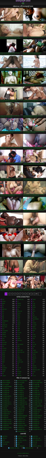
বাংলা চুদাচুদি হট (5, 406)
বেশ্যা (33, 321)
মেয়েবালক (34, 367)
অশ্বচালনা (19, 303)
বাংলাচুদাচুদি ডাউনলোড (6, 419)
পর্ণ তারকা (34, 325)
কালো (3, 328)
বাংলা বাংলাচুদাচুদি (20, 406)
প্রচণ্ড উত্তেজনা (20, 344)
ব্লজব (3, 299)
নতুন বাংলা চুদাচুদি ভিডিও (37, 382)
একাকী (18, 328)
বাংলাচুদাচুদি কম (20, 413)
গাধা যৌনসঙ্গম (5, 330)
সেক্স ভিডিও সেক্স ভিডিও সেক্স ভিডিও (22, 440)
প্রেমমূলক (4, 375)
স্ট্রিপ (33, 313)
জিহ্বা (33, 338)
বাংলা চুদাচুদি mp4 (36, 386)
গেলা (18, 354)
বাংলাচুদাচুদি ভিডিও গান (37, 429)
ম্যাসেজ (33, 362)
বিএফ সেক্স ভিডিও (5, 442)
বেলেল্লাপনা (19, 360)
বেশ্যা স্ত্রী (34, 336)
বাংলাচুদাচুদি (34, 408)
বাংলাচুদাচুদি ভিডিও (21, 429)
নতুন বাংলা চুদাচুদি (20, 382)
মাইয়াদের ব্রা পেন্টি (36, 369)
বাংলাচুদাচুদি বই (35, 425)
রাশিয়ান (18, 358)
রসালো (3, 358)
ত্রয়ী (3, 319)
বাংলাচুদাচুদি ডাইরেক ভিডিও (37, 417)
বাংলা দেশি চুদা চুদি (20, 446)
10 (29, 294)
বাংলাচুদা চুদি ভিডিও (21, 408)
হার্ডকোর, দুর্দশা (20, 362)
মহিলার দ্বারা (19, 311)
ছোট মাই (19, 305)
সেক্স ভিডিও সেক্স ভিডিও (14, 448)
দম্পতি (18, 334)
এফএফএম (4, 348)
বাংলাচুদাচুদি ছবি (5, 417)
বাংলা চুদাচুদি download (6, 386)
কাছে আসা (4, 344)
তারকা (33, 346)
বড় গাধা (34, 375)
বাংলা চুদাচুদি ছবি (20, 396)
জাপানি (33, 334)
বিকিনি (3, 362)
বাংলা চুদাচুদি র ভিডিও (36, 404)
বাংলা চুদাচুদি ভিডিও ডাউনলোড (7, 404)
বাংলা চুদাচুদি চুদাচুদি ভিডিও (7, 396)
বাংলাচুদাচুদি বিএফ (20, 427)
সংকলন (3, 323)
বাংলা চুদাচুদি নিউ (35, 398)
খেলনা (18, 319)
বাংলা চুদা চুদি (4, 444)
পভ (33, 332)
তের (3, 313)
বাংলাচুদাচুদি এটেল (36, 411)
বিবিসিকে (4, 334)
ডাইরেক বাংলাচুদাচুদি (36, 380)
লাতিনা (3, 360)
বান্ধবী (18, 330)
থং (33, 340)
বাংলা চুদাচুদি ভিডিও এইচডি (7, 402)
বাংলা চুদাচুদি (19, 384)
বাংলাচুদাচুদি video (20, 410)
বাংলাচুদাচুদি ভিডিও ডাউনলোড (22, 431)
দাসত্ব (33, 342)
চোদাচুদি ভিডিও (20, 438)
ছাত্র (3, 364)
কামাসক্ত (19, 313)
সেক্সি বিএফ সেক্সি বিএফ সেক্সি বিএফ (37, 446)
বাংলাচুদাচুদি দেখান (20, 421)
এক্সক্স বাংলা (19, 442)
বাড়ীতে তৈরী (19, 350)
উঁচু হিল (3, 354)
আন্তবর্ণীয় (4, 332)
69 (33, 348)
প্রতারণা (3, 365)
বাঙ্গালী (3, 371)
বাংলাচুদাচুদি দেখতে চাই (6, 421)
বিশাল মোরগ (4, 326)
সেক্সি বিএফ (4, 438)
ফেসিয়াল (34, 323)
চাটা (18, 365)
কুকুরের (3, 303)
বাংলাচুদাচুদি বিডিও (36, 427)
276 (36, 294)
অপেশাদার (19, 332)
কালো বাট (19, 375)
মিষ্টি (3, 317)
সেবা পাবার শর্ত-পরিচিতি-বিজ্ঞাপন (23, 453)
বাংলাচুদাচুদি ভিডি (5, 429)
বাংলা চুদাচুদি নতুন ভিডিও (22, 398)
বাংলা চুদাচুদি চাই (20, 394)
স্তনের (18, 356)
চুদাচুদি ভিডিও (4, 436)
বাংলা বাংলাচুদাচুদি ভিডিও (37, 406)
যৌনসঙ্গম (34, 365)
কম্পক (18, 348)
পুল (33, 373)
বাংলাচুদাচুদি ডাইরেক (21, 417)
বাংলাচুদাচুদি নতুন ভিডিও (7, 423)
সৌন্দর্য (33, 311)
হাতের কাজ (4, 342)
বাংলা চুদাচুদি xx (20, 390)
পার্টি (18, 364)
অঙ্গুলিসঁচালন (35, 319)
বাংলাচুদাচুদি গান (35, 413)
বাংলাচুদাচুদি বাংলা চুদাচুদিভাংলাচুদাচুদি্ (7, 427)
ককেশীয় (18, 338)
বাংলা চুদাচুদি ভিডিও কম (22, 402)
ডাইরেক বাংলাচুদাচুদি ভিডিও (7, 382)
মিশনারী (33, 307)
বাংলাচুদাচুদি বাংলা (23, 1)
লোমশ (18, 326)
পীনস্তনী (33, 299)
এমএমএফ (4, 350)
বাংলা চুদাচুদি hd (20, 386)
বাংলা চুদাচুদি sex (5, 388)
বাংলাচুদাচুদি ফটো (35, 423)
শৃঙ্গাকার (18, 317)
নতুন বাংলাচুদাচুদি (5, 384)
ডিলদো (3, 340)
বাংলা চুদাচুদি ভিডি (5, 400)
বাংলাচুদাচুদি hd (5, 410)
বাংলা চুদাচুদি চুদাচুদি (36, 394)
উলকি (33, 330)
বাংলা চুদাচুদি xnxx (5, 390)
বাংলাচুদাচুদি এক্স (20, 411)
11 (33, 294)
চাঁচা (3, 307)
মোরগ (3, 338)
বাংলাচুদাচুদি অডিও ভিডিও (37, 410)
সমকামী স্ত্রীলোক (5, 321)
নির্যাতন (33, 360)
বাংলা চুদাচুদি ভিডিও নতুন (22, 404)
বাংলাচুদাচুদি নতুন (35, 421)
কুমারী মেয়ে (4, 309)
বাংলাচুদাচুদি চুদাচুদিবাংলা (37, 415)
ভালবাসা (19, 373)
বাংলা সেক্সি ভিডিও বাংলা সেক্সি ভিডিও (37, 440)
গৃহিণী (18, 346)
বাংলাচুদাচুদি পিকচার (21, 423)
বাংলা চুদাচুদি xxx (35, 390)
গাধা (33, 301)
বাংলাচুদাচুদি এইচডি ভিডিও (7, 411)
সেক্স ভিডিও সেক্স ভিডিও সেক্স (22, 436)
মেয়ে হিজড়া (4, 367)
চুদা (2, 446)
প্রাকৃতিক (18, 323)
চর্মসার (18, 336)
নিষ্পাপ (18, 307)
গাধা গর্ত (34, 356)
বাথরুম (33, 371)
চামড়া (33, 315)
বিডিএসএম (19, 340)
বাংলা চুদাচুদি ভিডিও (21, 400)
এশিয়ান (18, 325)
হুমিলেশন (34, 358)
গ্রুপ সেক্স (34, 344)
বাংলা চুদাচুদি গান (5, 394)
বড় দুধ (33, 303)
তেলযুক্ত (34, 350)
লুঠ (17, 309)
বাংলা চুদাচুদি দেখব (36, 396)
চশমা (3, 346)
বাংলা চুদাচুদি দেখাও (6, 398)
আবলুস (34, 354)
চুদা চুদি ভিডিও (35, 436)
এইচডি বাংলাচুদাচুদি (6, 380)
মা (17, 342)
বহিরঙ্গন (34, 326)
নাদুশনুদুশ (4, 369)
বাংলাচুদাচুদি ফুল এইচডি (22, 425)
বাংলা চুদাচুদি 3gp (35, 384)
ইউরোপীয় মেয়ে (20, 299)
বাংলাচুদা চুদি (4, 408)
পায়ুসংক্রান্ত (34, 317)
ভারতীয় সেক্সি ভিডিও (29, 448)
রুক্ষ (3, 373)
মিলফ (33, 309)
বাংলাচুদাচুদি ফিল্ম (5, 425)
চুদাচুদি (18, 444)
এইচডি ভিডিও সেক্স (36, 438)
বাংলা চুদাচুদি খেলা (36, 392)
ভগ (18, 301)
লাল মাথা (34, 328)
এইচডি (33, 305)
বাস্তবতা (3, 352)
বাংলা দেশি (34, 444)
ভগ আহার (4, 336)
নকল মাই (19, 367)
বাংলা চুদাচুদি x (35, 388)
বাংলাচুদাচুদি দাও (35, 419)
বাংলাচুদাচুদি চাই (5, 415)
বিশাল (18, 369)
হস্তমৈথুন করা (4, 325)
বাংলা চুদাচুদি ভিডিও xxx (37, 400)
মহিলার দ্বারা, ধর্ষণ (20, 352)
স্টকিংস (18, 315)
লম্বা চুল (3, 356)
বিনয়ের (18, 321)
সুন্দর (3, 311)
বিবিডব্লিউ (19, 371)
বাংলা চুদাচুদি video (21, 388)
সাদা (3, 305)
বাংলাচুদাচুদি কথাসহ (6, 413)
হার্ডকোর (3, 301)
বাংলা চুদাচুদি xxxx (5, 392)
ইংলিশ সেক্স (34, 442)
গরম (3, 315)
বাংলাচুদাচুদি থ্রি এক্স (21, 419)
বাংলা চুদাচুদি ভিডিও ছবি (37, 402)
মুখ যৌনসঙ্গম (35, 352)
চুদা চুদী (3, 440)
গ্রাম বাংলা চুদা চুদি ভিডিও (22, 380)
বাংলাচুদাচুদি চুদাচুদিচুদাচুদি (22, 415)
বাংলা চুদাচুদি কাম (20, 392)
